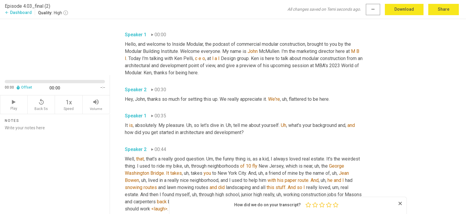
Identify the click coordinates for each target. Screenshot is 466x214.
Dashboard (18, 12)
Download (404, 9)
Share (443, 9)
